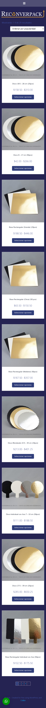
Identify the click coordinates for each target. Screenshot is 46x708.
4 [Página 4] (25, 683)
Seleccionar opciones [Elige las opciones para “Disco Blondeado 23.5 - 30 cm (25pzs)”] (23, 456)
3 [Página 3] (22, 683)
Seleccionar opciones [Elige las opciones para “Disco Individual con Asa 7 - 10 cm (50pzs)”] (23, 528)
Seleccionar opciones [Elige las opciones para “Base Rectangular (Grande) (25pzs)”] (23, 240)
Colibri (23, 700)
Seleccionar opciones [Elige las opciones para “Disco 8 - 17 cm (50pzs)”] (23, 168)
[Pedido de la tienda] (27, 28)
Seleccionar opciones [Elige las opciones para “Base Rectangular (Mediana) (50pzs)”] (23, 385)
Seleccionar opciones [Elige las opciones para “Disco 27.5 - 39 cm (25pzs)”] (23, 599)
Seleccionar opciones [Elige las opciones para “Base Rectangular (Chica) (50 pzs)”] (23, 313)
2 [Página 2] (19, 683)
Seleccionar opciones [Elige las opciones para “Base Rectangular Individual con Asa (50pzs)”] (23, 670)
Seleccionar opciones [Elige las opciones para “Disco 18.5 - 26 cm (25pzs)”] (23, 97)
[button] (6, 701)
